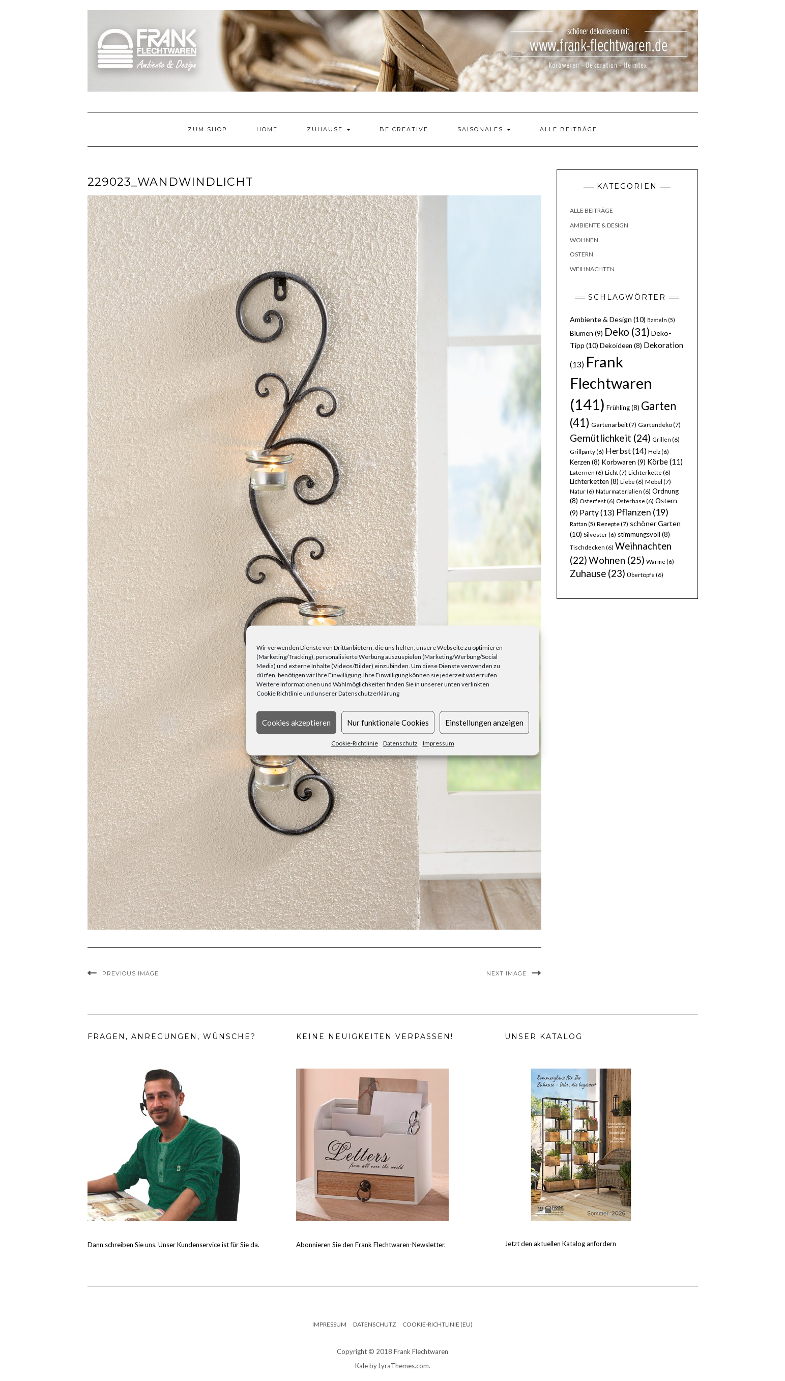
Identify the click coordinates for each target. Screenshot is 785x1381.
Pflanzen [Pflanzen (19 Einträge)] (642, 511)
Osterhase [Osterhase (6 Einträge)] (635, 501)
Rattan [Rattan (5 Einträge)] (582, 524)
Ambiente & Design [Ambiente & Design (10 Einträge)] (608, 319)
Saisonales (484, 129)
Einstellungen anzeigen (484, 722)
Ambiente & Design (599, 225)
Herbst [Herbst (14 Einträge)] (626, 450)
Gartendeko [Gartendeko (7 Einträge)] (659, 424)
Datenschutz (400, 743)
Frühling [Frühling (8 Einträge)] (622, 408)
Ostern (581, 254)
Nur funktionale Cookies (388, 722)
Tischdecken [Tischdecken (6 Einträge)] (592, 547)
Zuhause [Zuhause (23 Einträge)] (597, 573)
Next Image (506, 973)
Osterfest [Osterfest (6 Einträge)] (597, 501)
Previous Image (130, 973)
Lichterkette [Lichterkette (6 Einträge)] (649, 472)
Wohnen (584, 240)
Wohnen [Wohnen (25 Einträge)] (617, 560)
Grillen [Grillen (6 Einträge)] (666, 439)
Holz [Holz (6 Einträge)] (658, 451)
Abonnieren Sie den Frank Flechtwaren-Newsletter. (371, 1245)
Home (267, 129)
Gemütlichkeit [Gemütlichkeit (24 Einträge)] (610, 438)
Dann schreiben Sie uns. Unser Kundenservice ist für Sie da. (173, 1245)
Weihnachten (592, 269)
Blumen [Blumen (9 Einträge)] (586, 333)
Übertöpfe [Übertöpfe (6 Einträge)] (645, 574)
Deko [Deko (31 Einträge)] (627, 332)
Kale (361, 1366)
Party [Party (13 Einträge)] (597, 512)
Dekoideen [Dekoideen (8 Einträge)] (621, 345)
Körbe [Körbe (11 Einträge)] (665, 461)
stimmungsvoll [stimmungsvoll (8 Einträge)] (644, 534)
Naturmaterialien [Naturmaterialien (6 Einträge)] (623, 491)
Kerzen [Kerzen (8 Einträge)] (585, 462)
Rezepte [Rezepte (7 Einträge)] (612, 524)
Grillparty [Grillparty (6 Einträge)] (587, 451)
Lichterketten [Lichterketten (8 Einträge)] (594, 481)
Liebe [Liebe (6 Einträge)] (632, 481)
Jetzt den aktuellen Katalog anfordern (560, 1244)
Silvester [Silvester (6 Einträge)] (600, 534)
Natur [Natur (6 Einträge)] (582, 491)
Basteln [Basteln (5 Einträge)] (661, 320)
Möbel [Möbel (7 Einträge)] (658, 481)
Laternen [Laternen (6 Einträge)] (586, 472)
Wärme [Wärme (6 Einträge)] (660, 561)
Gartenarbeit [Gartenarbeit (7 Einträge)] (613, 424)
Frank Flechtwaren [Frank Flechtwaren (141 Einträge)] (611, 383)
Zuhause (329, 129)
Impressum (438, 743)
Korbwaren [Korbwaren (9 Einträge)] (623, 462)
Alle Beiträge (568, 129)
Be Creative (404, 129)
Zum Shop (207, 129)
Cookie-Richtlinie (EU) (437, 1324)
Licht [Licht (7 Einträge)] (616, 472)
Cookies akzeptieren (296, 722)
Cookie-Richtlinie (354, 743)
